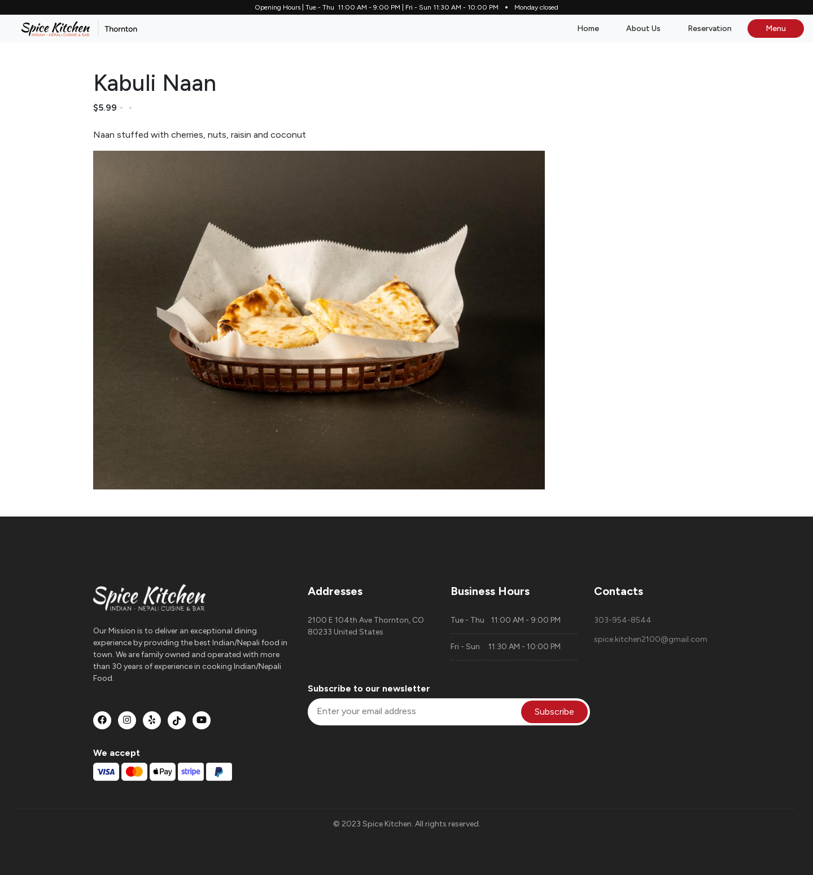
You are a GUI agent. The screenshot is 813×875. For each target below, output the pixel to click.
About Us (643, 28)
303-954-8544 (623, 620)
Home (588, 28)
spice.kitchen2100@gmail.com (650, 639)
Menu (776, 28)
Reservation (710, 28)
